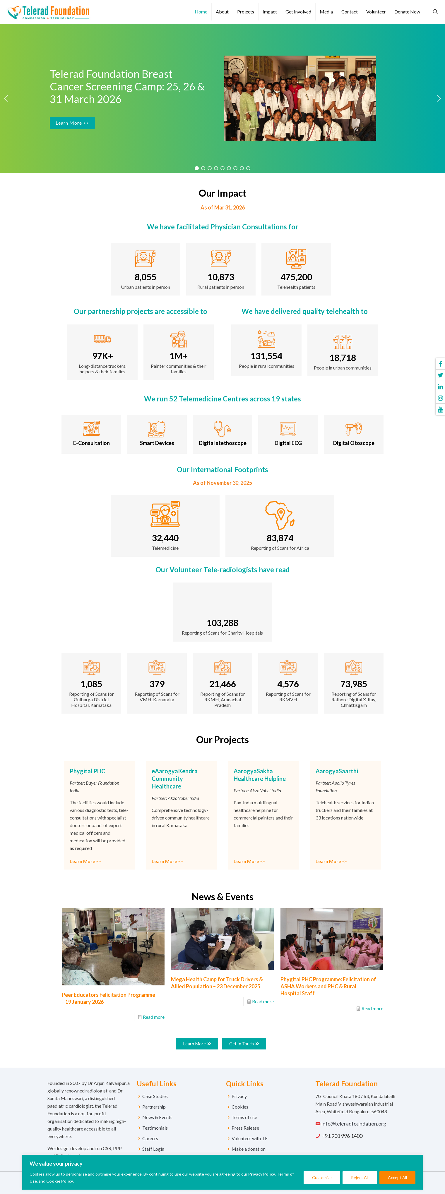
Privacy (239, 1096)
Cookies (240, 1106)
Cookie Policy (59, 1180)
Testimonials (155, 1128)
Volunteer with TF (250, 1138)
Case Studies (155, 1096)
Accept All (397, 1177)
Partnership (154, 1106)
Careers (150, 1138)
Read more (154, 1017)
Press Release (245, 1128)
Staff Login (153, 1149)
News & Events (157, 1117)
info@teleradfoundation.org (353, 1123)
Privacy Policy (261, 1173)
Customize (322, 1177)
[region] (222, 1172)
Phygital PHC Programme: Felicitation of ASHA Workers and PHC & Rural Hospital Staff (328, 986)
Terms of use (244, 1117)
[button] (6, 98)
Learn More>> (85, 861)
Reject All (360, 1177)
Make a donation (249, 1149)
